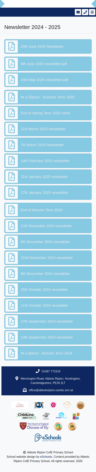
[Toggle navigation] (91, 12)
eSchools (46, 456)
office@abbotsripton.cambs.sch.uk (51, 390)
